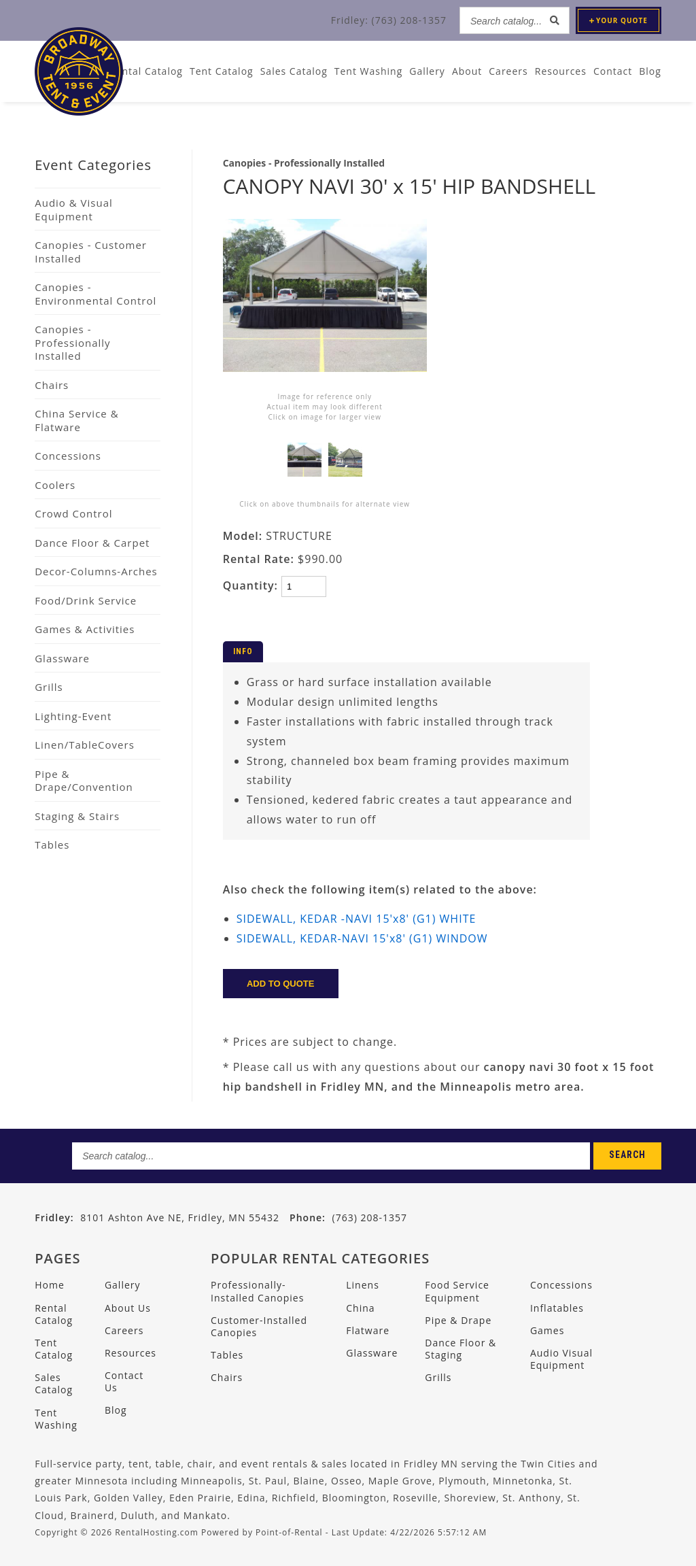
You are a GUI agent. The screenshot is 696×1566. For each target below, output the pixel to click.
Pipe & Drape (458, 1320)
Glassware (62, 658)
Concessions (68, 455)
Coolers (55, 485)
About (467, 71)
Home (50, 1284)
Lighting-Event (73, 716)
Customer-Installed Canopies (259, 1326)
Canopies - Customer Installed (91, 251)
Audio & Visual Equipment (74, 209)
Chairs (52, 385)
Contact (612, 71)
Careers (508, 71)
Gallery (427, 71)
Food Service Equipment (457, 1291)
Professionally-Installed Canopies (257, 1291)
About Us (128, 1307)
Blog (650, 71)
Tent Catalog (54, 1348)
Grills (49, 687)
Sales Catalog (54, 1383)
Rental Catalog (54, 1314)
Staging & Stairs (77, 816)
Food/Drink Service (86, 600)
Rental (146, 71)
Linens (362, 1284)
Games (547, 1330)
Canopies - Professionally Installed (72, 342)
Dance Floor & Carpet (92, 542)
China (360, 1307)
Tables (52, 844)
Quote (618, 20)
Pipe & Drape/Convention (84, 780)
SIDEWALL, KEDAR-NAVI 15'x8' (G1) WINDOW (362, 938)
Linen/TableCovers (85, 744)
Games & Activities (85, 629)
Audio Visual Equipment (561, 1359)
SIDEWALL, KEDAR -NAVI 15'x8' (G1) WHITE (356, 918)
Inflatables (557, 1307)
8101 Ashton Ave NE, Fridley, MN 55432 (179, 1217)
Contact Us (124, 1381)
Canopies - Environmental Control (95, 293)
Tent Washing (368, 71)
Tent (222, 71)
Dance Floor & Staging (460, 1348)
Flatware (367, 1330)
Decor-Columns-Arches (96, 571)
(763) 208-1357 (348, 1217)
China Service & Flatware (76, 420)
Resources (561, 71)
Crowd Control (73, 513)
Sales (294, 71)
